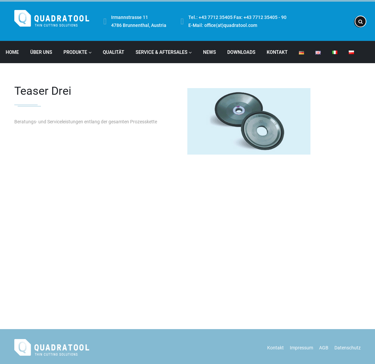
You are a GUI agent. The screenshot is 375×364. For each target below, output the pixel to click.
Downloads (241, 52)
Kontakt (277, 52)
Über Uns (41, 52)
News (209, 52)
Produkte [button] (78, 52)
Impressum (301, 347)
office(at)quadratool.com (230, 25)
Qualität (113, 52)
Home (12, 52)
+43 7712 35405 (216, 17)
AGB (323, 347)
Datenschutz (347, 347)
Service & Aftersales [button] (163, 52)
